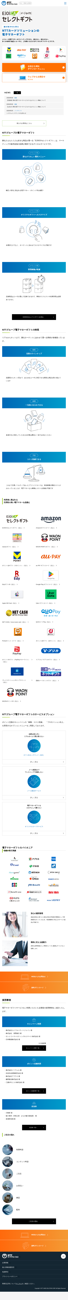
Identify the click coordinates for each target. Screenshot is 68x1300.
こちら (19, 1283)
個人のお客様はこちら (24, 123)
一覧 (16, 92)
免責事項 (5, 1272)
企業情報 (5, 1263)
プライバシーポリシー (9, 1276)
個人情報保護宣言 (8, 1267)
